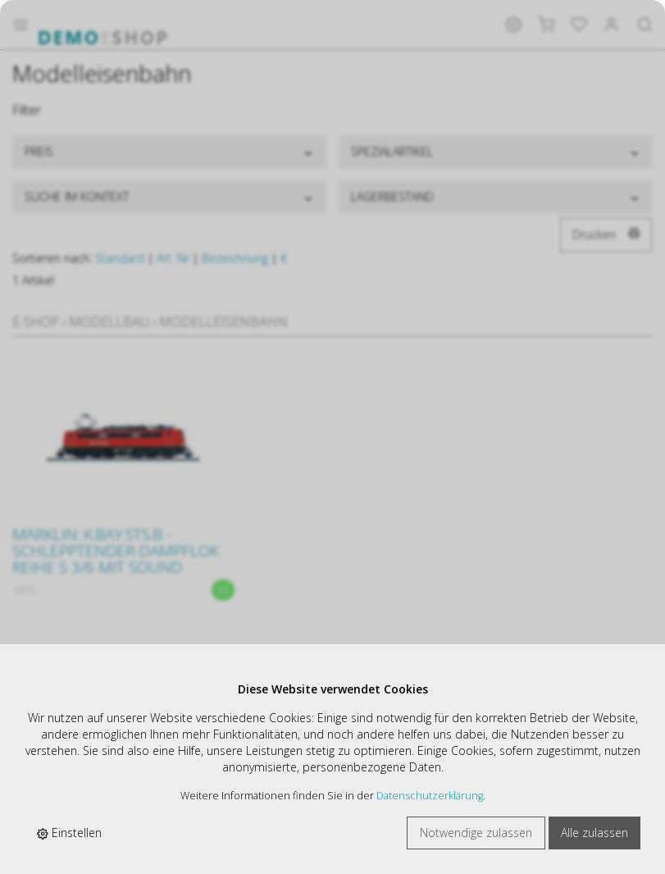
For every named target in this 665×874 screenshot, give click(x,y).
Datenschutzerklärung (429, 796)
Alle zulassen (594, 832)
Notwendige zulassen (476, 832)
